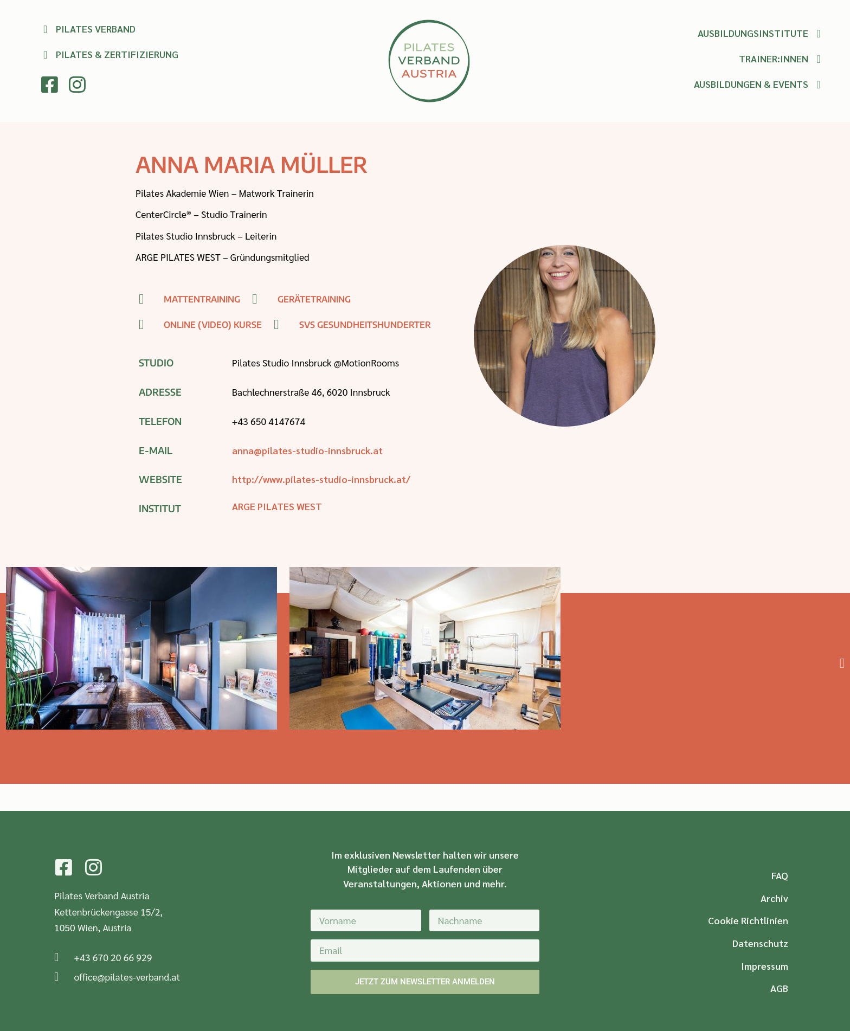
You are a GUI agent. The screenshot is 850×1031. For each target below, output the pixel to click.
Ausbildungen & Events (751, 84)
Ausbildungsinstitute (753, 33)
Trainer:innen (773, 58)
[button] (7, 663)
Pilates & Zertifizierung (117, 54)
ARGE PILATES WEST (277, 506)
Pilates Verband (96, 28)
